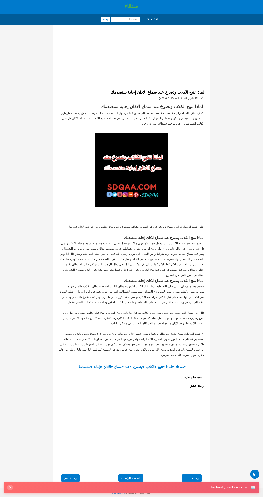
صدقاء (131, 6)
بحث (105, 19)
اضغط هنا (217, 487)
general (163, 98)
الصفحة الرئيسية (130, 478)
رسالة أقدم (70, 478)
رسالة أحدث (192, 478)
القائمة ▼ (153, 19)
